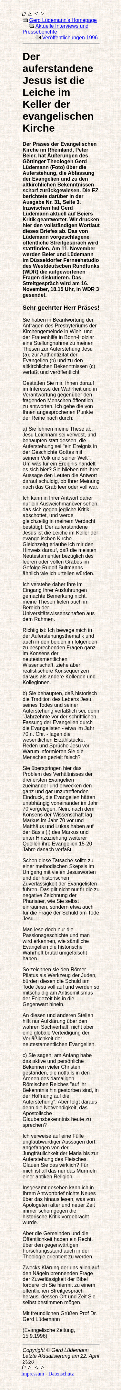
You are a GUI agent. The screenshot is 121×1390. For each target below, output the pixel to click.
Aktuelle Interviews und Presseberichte (55, 29)
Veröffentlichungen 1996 (70, 37)
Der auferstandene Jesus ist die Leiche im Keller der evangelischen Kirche (58, 92)
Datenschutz (61, 1373)
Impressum (32, 1373)
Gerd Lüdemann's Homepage (63, 20)
